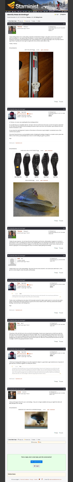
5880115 (30, 114)
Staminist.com (19, 143)
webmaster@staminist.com (55, 479)
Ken (18, 323)
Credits (35, 479)
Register (63, 14)
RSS (40, 442)
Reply (56, 101)
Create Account (36, 462)
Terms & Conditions (24, 479)
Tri (30, 11)
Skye (18, 112)
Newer (33, 21)
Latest (8, 11)
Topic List (21, 21)
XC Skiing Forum (38, 17)
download (46, 49)
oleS (18, 258)
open (42, 49)
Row (40, 11)
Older (39, 21)
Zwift (46, 11)
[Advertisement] (36, 449)
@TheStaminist (21, 114)
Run (19, 11)
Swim (25, 11)
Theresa (28, 17)
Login (57, 14)
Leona (19, 392)
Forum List (27, 21)
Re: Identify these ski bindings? (16, 109)
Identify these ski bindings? (15, 24)
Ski (35, 11)
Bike (14, 11)
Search (64, 11)
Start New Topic (13, 21)
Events (51, 11)
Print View (35, 442)
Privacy (31, 479)
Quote (61, 101)
